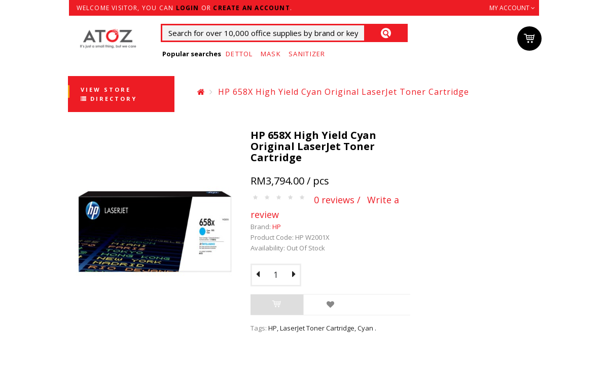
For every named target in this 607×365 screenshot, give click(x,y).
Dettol (239, 53)
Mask (271, 53)
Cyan (365, 328)
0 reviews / (337, 200)
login (187, 8)
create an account (251, 8)
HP (276, 226)
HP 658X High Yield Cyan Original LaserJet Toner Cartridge (343, 91)
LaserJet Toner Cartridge (317, 328)
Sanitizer (307, 53)
